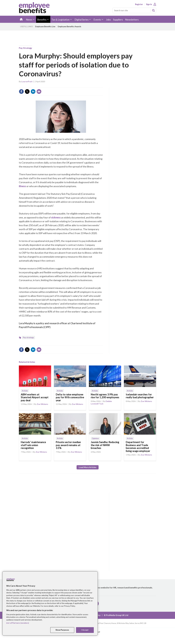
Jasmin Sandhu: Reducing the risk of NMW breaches (105, 445)
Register (139, 4)
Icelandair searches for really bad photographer (140, 396)
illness (22, 186)
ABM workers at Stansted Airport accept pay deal (34, 397)
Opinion (95, 438)
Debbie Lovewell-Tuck (101, 402)
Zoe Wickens (42, 404)
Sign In (149, 4)
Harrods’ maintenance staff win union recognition (33, 445)
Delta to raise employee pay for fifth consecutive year (70, 397)
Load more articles (87, 467)
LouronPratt (27, 81)
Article (25, 391)
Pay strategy (25, 48)
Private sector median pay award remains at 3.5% (68, 445)
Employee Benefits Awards (69, 26)
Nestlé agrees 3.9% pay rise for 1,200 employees (105, 396)
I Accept (84, 630)
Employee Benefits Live (45, 26)
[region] (50, 603)
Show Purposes (62, 630)
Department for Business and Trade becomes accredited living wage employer (138, 446)
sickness (56, 217)
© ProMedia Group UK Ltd (116, 615)
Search (153, 10)
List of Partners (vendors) (17, 623)
